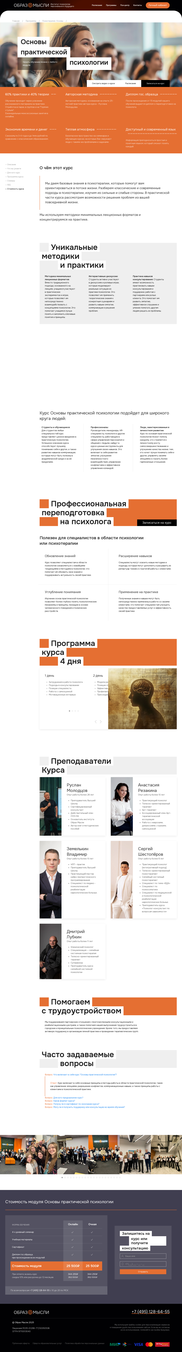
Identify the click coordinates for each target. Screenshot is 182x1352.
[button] (95, 721)
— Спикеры (10, 181)
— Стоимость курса (14, 189)
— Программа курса (14, 177)
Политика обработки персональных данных (84, 1343)
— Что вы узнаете (13, 168)
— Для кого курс (12, 172)
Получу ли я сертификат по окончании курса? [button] (72, 1104)
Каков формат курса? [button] (60, 1100)
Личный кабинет (157, 5)
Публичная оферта (21, 1343)
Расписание (97, 5)
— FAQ (8, 185)
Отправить (143, 1272)
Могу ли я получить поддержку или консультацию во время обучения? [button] (85, 1107)
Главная (16, 21)
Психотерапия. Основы (52, 21)
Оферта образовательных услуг (47, 1343)
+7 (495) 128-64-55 (39, 1290)
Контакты (137, 5)
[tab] (69, 711)
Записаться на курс (155, 83)
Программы (111, 5)
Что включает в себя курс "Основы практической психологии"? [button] (81, 1074)
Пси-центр (124, 5)
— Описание (10, 164)
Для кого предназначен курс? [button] (64, 1097)
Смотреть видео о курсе (103, 83)
